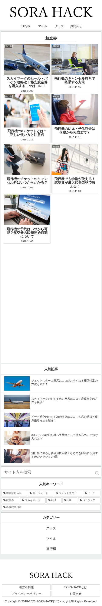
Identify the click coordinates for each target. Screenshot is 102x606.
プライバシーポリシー (26, 593)
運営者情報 (26, 587)
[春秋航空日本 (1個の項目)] (51, 507)
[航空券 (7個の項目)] (10, 500)
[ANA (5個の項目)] (54, 500)
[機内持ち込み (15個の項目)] (14, 493)
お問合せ (76, 593)
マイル (51, 538)
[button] (97, 473)
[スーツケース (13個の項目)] (40, 493)
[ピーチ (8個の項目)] (92, 493)
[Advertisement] (51, 295)
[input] (51, 472)
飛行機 (51, 549)
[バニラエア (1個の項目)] (89, 500)
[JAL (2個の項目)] (69, 500)
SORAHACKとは (75, 587)
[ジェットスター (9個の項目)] (68, 493)
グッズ (51, 528)
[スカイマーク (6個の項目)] (32, 500)
